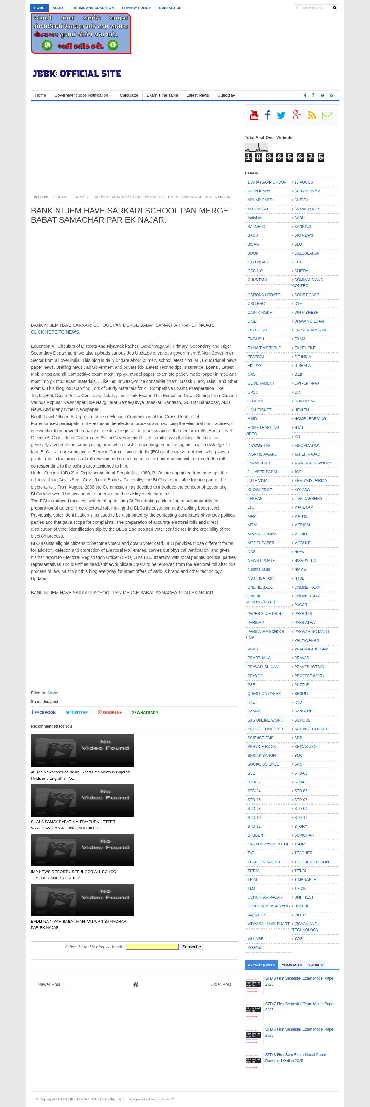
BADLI (300, 218)
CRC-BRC (256, 304)
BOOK (253, 253)
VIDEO (300, 915)
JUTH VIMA (258, 481)
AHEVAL (302, 200)
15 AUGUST (305, 182)
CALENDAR (258, 262)
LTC (251, 507)
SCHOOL (303, 720)
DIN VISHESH (307, 312)
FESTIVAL (256, 357)
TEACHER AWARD (264, 862)
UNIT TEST (304, 897)
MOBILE (302, 534)
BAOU (253, 235)
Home (39, 8)
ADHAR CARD (260, 200)
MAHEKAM (304, 507)
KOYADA (302, 490)
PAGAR (301, 605)
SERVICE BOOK (262, 746)
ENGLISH (256, 339)
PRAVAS (302, 658)
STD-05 (301, 791)
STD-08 (254, 808)
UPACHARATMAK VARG (269, 906)
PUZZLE (302, 685)
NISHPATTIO (306, 560)
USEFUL (302, 906)
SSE (251, 773)
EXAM (300, 339)
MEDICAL (303, 525)
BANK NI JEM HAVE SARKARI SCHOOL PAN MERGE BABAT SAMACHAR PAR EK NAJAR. (150, 197)
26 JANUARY (259, 191)
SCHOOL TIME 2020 (265, 729)
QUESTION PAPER (264, 693)
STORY (301, 826)
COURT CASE (307, 295)
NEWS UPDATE (261, 560)
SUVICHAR (304, 835)
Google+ (110, 712)
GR (297, 392)
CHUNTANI (257, 280)
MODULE (303, 543)
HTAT (299, 427)
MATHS (301, 516)
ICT (298, 436)
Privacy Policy (136, 8)
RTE (251, 702)
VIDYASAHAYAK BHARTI (269, 924)
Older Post (220, 847)
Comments (292, 965)
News (53, 692)
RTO (298, 702)
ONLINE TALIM (307, 596)
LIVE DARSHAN (308, 498)
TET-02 (301, 871)
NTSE (300, 578)
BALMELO (257, 226)
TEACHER (303, 853)
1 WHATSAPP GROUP (267, 182)
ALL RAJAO (258, 209)
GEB (298, 374)
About (58, 8)
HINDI (253, 419)
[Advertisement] (134, 148)
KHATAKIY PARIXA (311, 481)
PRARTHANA (259, 658)
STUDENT (257, 835)
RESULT (302, 693)
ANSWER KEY (307, 209)
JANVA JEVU (259, 463)
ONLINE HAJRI (308, 587)
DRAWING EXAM (309, 321)
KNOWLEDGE (260, 490)
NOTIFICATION (261, 578)
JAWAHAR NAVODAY (313, 463)
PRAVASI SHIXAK (263, 667)
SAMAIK (255, 711)
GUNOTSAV (305, 401)
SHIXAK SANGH (262, 755)
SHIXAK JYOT (307, 746)
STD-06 (254, 800)
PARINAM (256, 622)
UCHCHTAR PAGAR (265, 897)
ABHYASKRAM (307, 191)
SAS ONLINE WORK (265, 720)
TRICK (300, 888)
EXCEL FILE (305, 348)
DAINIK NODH (260, 312)
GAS (252, 374)
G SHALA (303, 365)
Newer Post (49, 847)
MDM (252, 525)
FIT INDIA (303, 357)
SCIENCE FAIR (261, 738)
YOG (299, 939)
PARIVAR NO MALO (312, 631)
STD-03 (301, 782)
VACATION (257, 915)
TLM (251, 888)
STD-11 (301, 818)
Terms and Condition (93, 8)
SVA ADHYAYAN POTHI (268, 844)
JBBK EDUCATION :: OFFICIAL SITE (95, 1099)
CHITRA (302, 271)
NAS (252, 552)
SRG (299, 764)
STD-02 (254, 782)
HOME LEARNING (310, 419)
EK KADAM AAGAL (311, 330)
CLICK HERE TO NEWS (55, 332)
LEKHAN (255, 498)
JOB (298, 472)
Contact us (170, 8)
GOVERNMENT (261, 383)
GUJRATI (255, 401)
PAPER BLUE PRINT (266, 614)
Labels (316, 965)
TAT (251, 853)
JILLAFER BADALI (263, 472)
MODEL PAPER (261, 543)
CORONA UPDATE (264, 295)
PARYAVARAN (307, 640)
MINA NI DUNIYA (262, 534)
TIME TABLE (305, 879)
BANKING (303, 226)
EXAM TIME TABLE (264, 348)
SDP (298, 738)
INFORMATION (308, 445)
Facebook (43, 712)
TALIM (300, 844)
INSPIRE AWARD (262, 454)
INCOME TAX (259, 445)
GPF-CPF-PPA (307, 383)
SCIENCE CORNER (312, 729)
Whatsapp (145, 712)
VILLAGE (255, 939)
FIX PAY (255, 365)
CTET (299, 304)
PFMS (253, 649)
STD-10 (254, 818)
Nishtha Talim (259, 569)
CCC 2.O (255, 271)
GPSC (253, 392)
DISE (252, 321)
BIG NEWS (304, 235)
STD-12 (254, 826)
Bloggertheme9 (161, 1099)
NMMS (300, 569)
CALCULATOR (307, 253)
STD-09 (301, 808)
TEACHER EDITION (312, 862)
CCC (299, 262)
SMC (299, 755)
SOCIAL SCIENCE (263, 764)
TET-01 (254, 871)
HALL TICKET (259, 410)
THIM (252, 879)
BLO (298, 244)
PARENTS (303, 614)
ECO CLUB (257, 330)
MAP (252, 516)
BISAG (253, 244)
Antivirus (255, 218)
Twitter (77, 712)
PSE (251, 685)
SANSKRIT (304, 711)
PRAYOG (255, 676)
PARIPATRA (305, 622)
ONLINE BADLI (261, 587)
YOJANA (255, 947)
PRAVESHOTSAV (310, 667)
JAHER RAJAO (308, 454)
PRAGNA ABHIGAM (312, 649)
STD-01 (301, 773)
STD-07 (301, 800)
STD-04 (254, 791)
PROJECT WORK (310, 676)
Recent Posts (261, 965)
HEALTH (302, 410)
